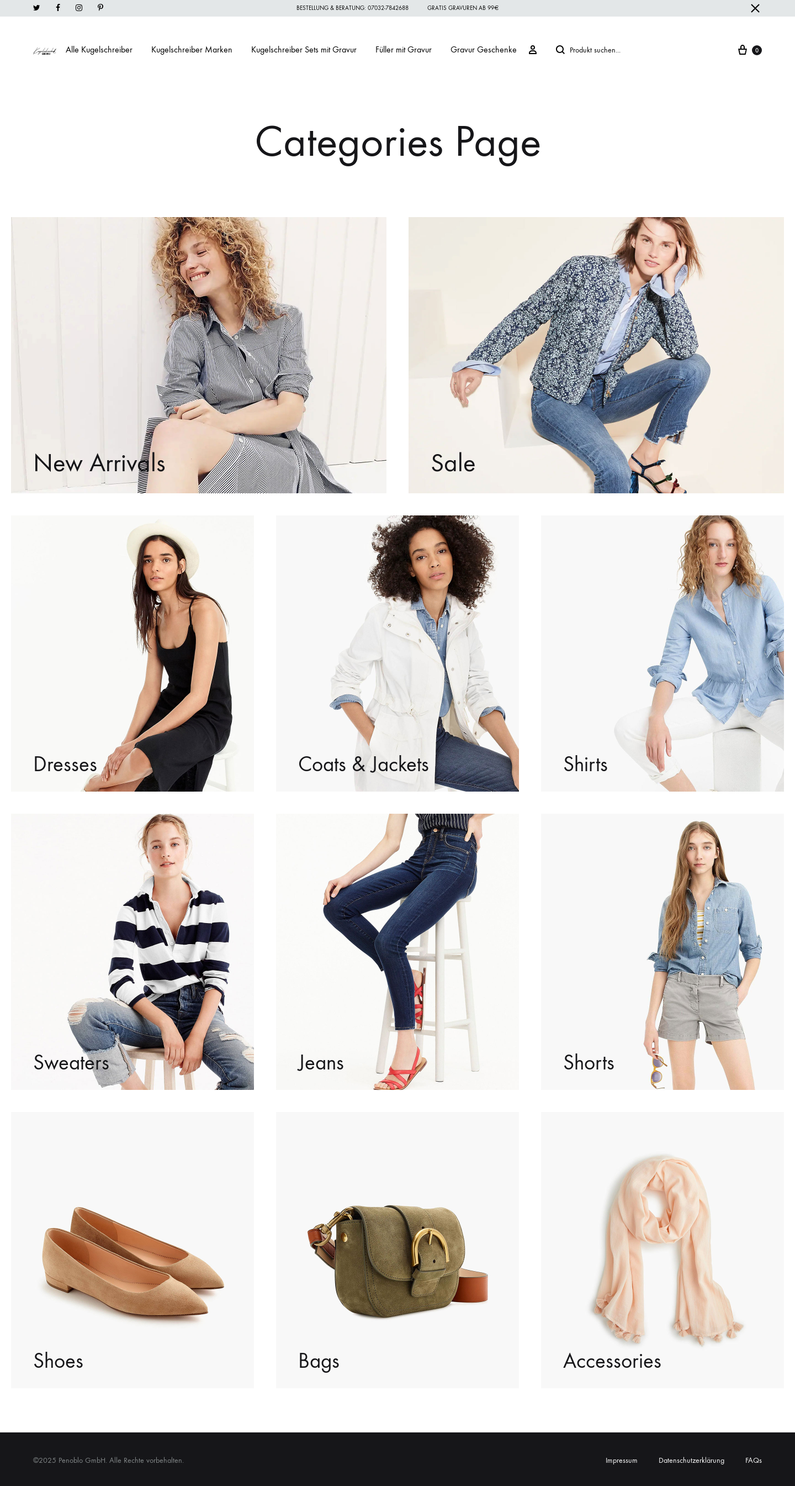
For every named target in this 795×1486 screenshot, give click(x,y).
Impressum (622, 1460)
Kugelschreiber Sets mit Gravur (304, 49)
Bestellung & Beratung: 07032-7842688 (352, 8)
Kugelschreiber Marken (191, 49)
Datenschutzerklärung (691, 1460)
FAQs (753, 1460)
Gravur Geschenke (484, 49)
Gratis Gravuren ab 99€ (463, 8)
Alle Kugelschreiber (99, 49)
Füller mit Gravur (403, 49)
